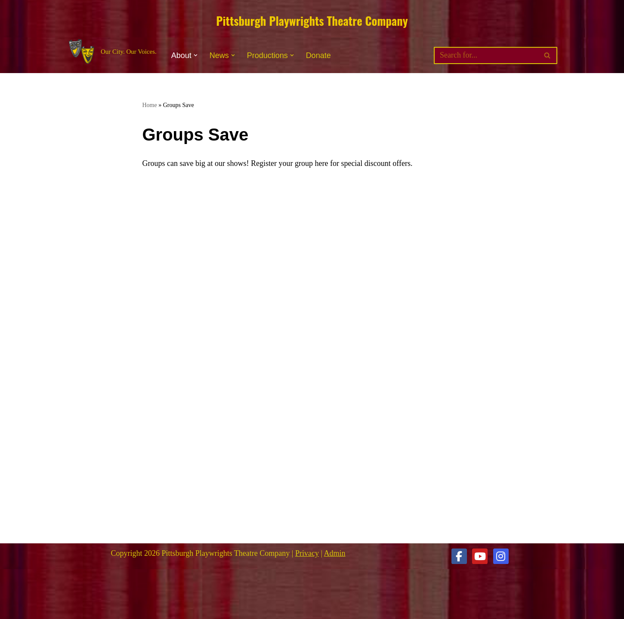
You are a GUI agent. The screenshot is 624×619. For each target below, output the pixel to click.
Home (149, 105)
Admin (335, 553)
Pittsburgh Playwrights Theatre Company (312, 20)
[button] (196, 55)
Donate (318, 55)
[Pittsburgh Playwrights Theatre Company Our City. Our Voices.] (112, 52)
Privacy (307, 553)
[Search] (486, 55)
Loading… (280, 361)
